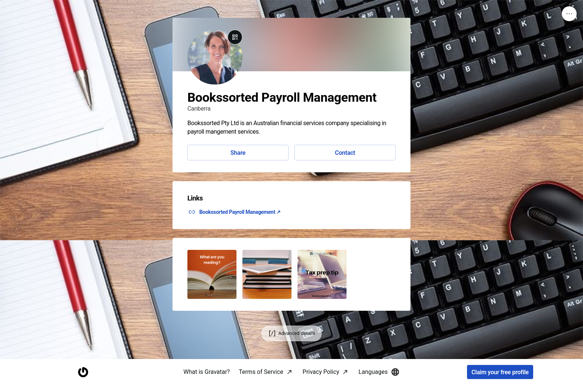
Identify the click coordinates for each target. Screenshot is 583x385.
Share (238, 152)
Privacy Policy (321, 371)
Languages (378, 372)
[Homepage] (83, 372)
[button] (211, 274)
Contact (345, 152)
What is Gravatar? (206, 371)
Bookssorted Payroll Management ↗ (240, 212)
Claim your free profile (500, 372)
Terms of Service (261, 371)
